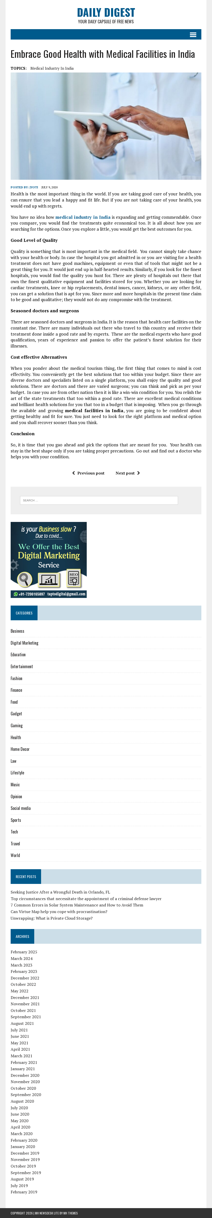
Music (15, 784)
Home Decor (20, 749)
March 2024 (21, 958)
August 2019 (22, 1179)
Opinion (16, 796)
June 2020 (20, 1114)
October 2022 (23, 984)
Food (14, 702)
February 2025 (24, 952)
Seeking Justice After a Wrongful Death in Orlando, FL (60, 892)
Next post (128, 473)
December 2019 (25, 1153)
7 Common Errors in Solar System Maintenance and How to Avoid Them (77, 905)
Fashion (16, 678)
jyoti (34, 187)
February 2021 (24, 1062)
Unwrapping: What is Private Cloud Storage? (52, 918)
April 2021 (20, 1049)
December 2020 (25, 1075)
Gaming (17, 725)
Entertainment (22, 666)
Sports (16, 820)
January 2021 (23, 1068)
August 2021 (22, 1023)
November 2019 (25, 1159)
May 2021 (19, 1043)
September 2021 (26, 1017)
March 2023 (21, 965)
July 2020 (19, 1108)
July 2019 (19, 1185)
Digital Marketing (24, 643)
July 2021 (19, 1030)
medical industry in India (52, 68)
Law (13, 761)
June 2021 (20, 1036)
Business (17, 631)
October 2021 (23, 1010)
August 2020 (22, 1101)
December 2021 (25, 997)
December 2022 (25, 978)
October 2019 (23, 1166)
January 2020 (23, 1146)
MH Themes (70, 1213)
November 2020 (25, 1081)
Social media (21, 808)
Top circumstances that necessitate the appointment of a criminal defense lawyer (86, 898)
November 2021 (25, 1004)
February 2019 (24, 1192)
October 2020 (23, 1088)
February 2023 (24, 971)
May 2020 (19, 1120)
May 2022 (19, 991)
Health (16, 737)
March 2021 (21, 1056)
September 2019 (26, 1172)
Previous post (88, 473)
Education (18, 654)
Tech (14, 832)
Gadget (16, 714)
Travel (15, 844)
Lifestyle (17, 773)
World (15, 855)
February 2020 (24, 1140)
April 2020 (20, 1127)
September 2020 (26, 1094)
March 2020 (21, 1133)
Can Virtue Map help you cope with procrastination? (59, 911)
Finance (16, 690)
